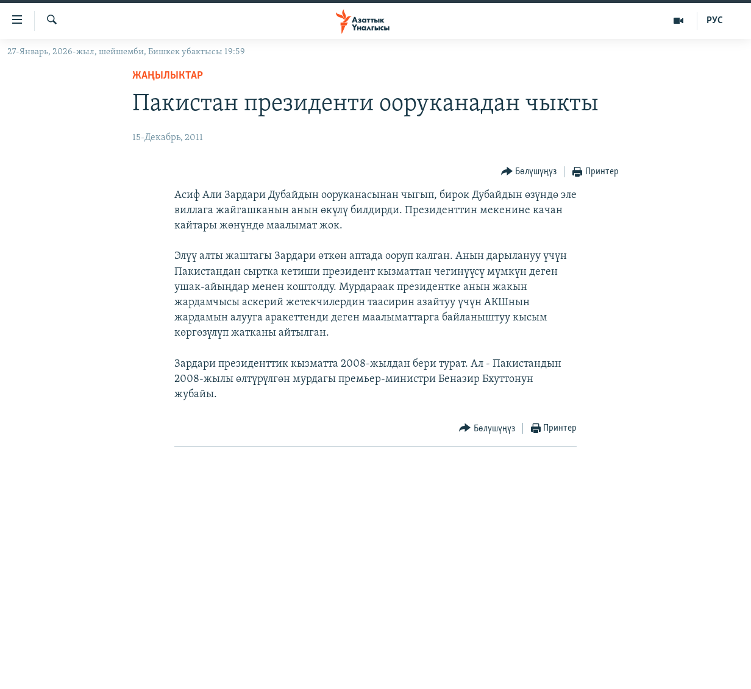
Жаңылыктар (167, 76)
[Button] (529, 172)
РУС (715, 21)
